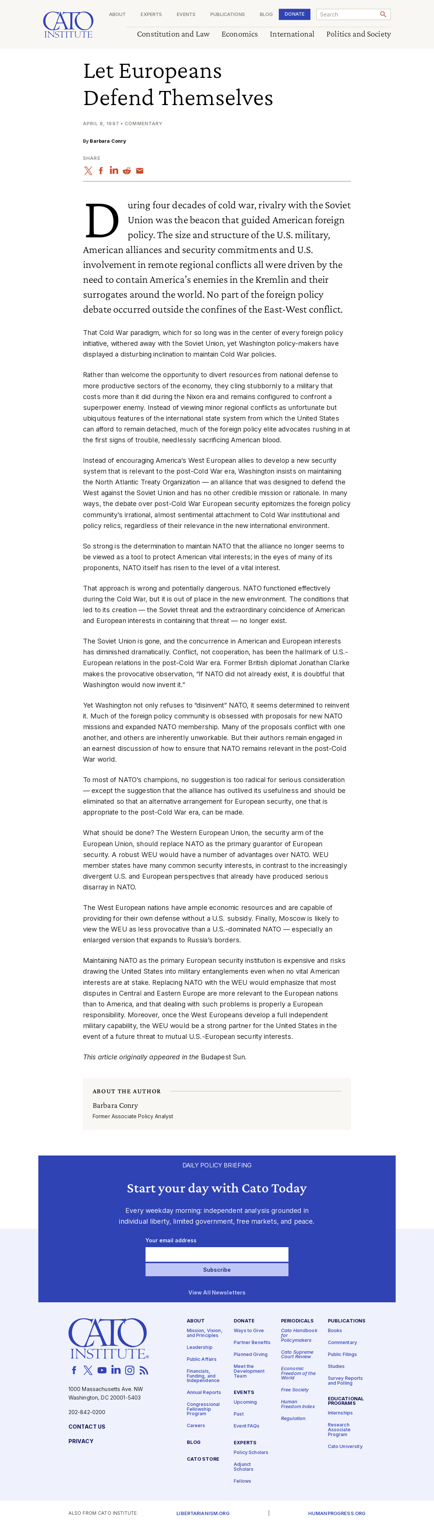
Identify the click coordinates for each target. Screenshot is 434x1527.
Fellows (242, 1481)
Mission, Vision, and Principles (205, 1333)
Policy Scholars (251, 1452)
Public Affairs (202, 1359)
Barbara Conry (108, 141)
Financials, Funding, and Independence (203, 1376)
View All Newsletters (217, 1293)
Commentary (342, 1342)
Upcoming (245, 1402)
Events (186, 14)
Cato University (345, 1446)
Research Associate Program (339, 1430)
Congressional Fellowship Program (203, 1409)
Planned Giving (251, 1354)
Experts (151, 14)
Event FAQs (246, 1426)
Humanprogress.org (337, 1513)
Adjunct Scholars (243, 1467)
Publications (227, 14)
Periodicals (297, 1321)
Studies (336, 1366)
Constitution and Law (173, 34)
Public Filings (342, 1354)
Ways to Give (249, 1330)
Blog (266, 14)
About (117, 14)
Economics (239, 34)
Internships (340, 1413)
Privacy (80, 1441)
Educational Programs (346, 1401)
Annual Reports (204, 1392)
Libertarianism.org (203, 1513)
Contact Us (86, 1427)
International (292, 34)
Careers (196, 1426)
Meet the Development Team (249, 1371)
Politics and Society (358, 34)
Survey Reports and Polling (345, 1381)
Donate (294, 14)
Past (239, 1414)
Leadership (200, 1347)
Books (335, 1330)
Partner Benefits (252, 1342)
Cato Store (203, 1459)
